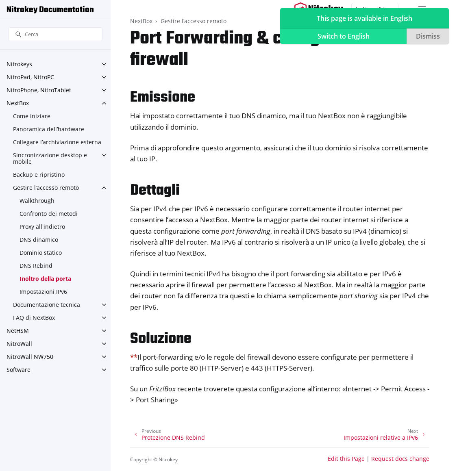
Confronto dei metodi (49, 213)
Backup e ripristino (39, 174)
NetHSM (18, 330)
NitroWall (19, 343)
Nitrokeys (19, 64)
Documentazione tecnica (46, 304)
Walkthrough (37, 200)
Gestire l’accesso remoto (46, 187)
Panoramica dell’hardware (48, 129)
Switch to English (344, 36)
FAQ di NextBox (34, 317)
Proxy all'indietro (42, 226)
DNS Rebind (36, 265)
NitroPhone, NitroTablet (39, 90)
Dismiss (428, 36)
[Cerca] (55, 34)
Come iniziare (31, 116)
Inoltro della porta (45, 278)
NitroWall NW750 (30, 356)
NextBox (18, 103)
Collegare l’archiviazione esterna (57, 142)
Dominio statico (41, 252)
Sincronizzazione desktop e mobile (50, 158)
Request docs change (400, 458)
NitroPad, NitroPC (30, 77)
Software (18, 369)
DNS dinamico (39, 239)
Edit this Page (346, 458)
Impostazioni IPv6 (43, 291)
